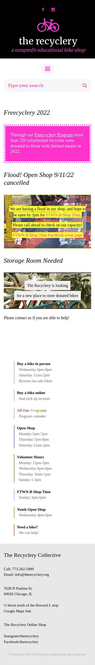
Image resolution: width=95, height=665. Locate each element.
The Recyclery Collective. (47, 654)
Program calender (32, 416)
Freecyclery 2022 (27, 112)
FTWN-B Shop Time (63, 215)
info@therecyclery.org (32, 574)
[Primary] (47, 69)
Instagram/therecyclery (21, 636)
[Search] (47, 85)
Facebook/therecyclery (21, 642)
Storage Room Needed (33, 260)
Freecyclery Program (53, 134)
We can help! (29, 533)
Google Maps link (17, 611)
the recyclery (48, 41)
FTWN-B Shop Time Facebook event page (47, 235)
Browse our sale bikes (35, 381)
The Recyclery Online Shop (25, 625)
